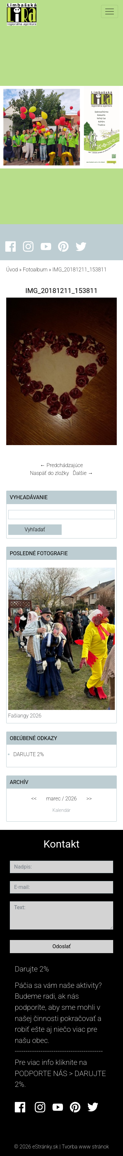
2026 (71, 798)
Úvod (12, 269)
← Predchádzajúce (61, 465)
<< (33, 798)
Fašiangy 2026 (25, 716)
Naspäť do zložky (49, 473)
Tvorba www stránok (85, 1147)
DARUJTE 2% (28, 754)
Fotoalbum (35, 269)
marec (53, 798)
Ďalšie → (83, 473)
